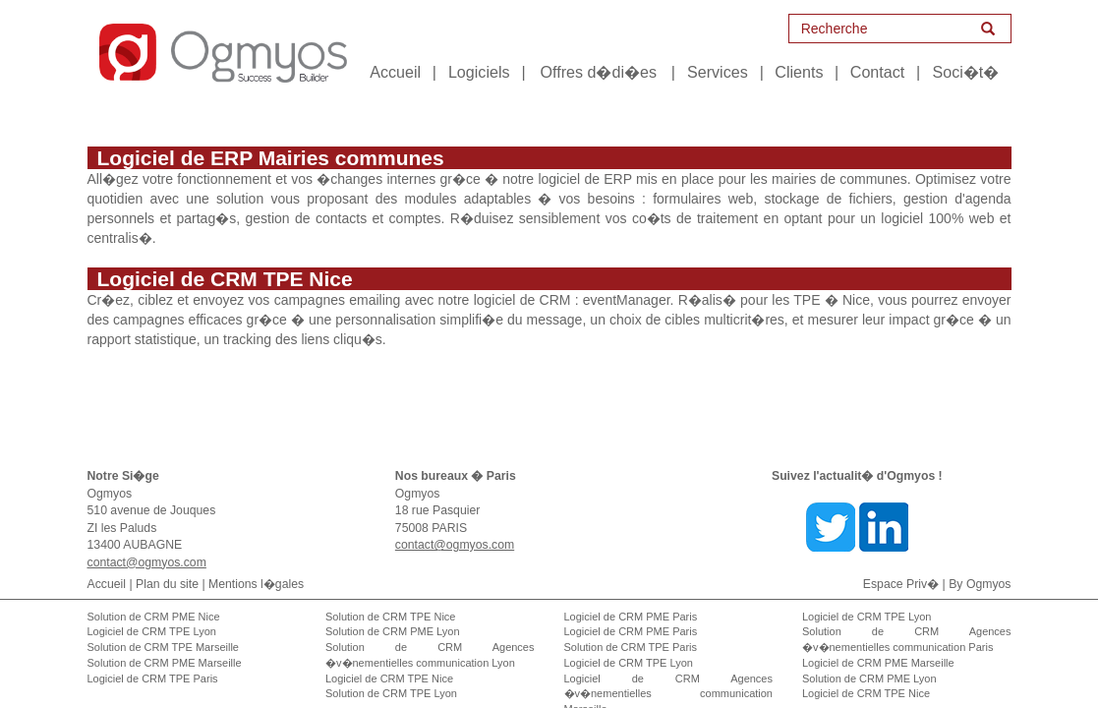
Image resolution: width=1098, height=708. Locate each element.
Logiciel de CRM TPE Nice (389, 659)
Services (717, 72)
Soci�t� (965, 72)
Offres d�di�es (599, 72)
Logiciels (479, 72)
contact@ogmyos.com (146, 543)
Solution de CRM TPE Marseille (163, 627)
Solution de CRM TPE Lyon (391, 673)
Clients (799, 72)
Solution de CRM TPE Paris (631, 627)
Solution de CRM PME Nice (153, 597)
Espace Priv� (901, 564)
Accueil (395, 72)
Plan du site (167, 564)
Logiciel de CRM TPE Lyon (151, 612)
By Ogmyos (980, 564)
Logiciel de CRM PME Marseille (878, 643)
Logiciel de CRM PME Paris (631, 597)
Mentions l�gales (256, 564)
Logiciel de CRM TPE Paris (152, 659)
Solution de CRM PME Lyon (392, 612)
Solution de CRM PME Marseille (164, 643)
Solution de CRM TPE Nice (390, 597)
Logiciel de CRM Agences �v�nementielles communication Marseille (669, 674)
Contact (877, 72)
